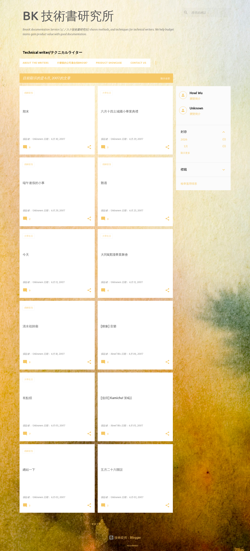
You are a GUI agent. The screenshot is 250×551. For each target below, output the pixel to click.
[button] (89, 147)
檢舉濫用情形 (189, 183)
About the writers (35, 63)
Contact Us (138, 63)
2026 (184, 139)
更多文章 (96, 524)
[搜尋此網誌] (210, 12)
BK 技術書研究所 (68, 15)
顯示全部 (165, 78)
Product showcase (109, 63)
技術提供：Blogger (125, 537)
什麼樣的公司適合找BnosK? (72, 63)
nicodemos (132, 545)
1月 (186, 146)
